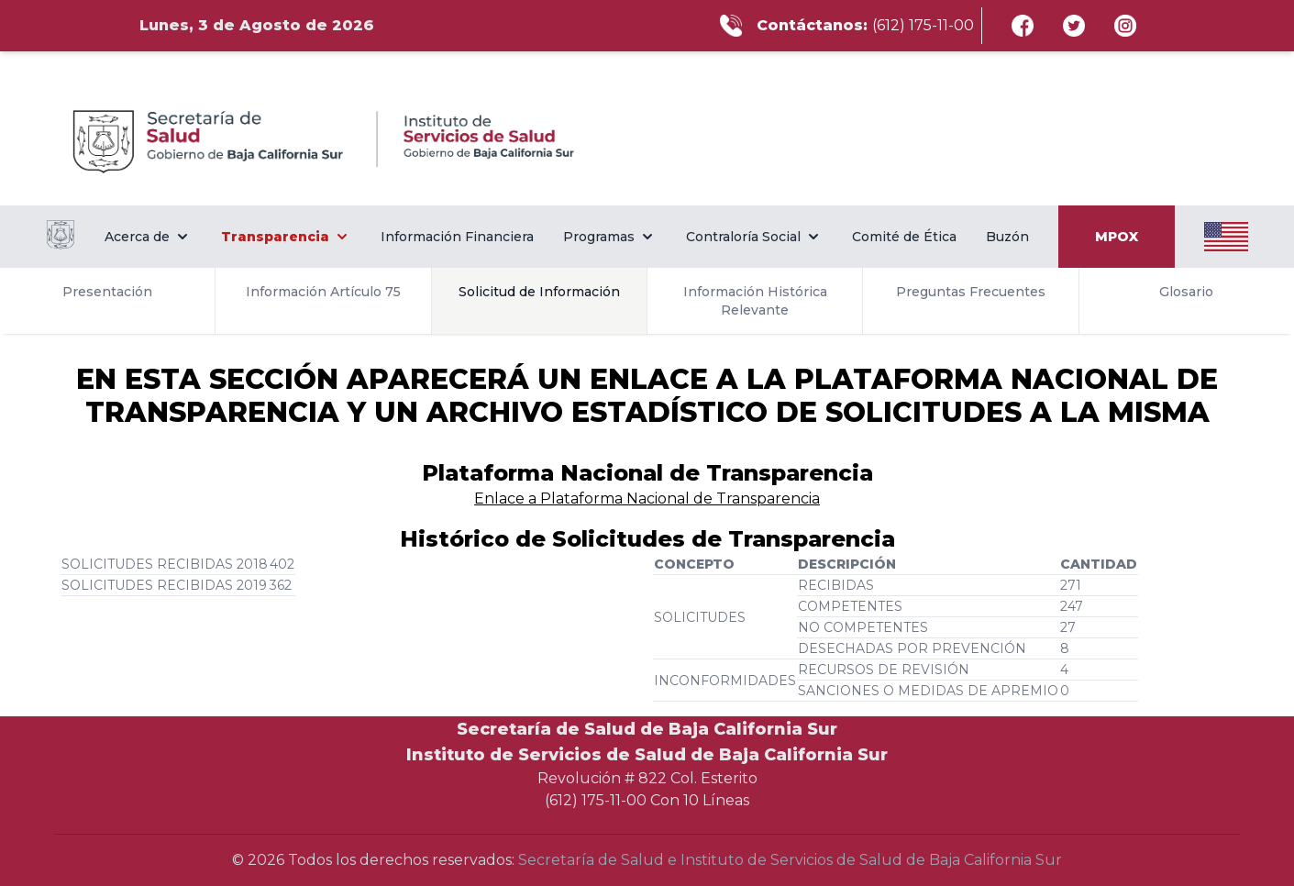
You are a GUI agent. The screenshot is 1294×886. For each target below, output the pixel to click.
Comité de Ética (904, 236)
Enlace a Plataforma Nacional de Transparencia (647, 498)
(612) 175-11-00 (923, 25)
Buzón (1007, 236)
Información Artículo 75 (323, 291)
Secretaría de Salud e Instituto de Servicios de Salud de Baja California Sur (790, 860)
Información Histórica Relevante (755, 300)
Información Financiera (457, 236)
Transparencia (286, 236)
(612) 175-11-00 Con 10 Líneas (647, 800)
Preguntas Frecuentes (970, 291)
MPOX (1116, 236)
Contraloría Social (754, 236)
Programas (610, 236)
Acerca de (148, 236)
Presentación (107, 291)
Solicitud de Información (539, 291)
